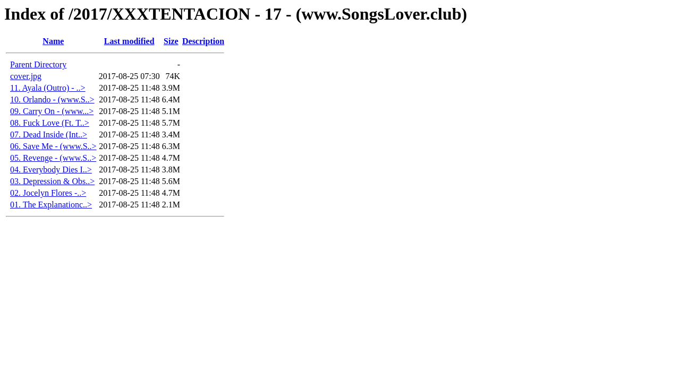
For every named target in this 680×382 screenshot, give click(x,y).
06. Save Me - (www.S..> (53, 146)
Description (203, 41)
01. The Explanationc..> (51, 204)
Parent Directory (38, 64)
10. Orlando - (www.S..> (52, 99)
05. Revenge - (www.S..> (53, 157)
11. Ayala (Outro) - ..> (48, 87)
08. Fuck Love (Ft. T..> (49, 122)
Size (171, 41)
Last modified (129, 41)
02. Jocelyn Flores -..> (48, 192)
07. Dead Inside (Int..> (48, 134)
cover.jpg (25, 76)
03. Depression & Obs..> (52, 181)
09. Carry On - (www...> (52, 111)
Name (53, 41)
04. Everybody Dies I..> (51, 169)
